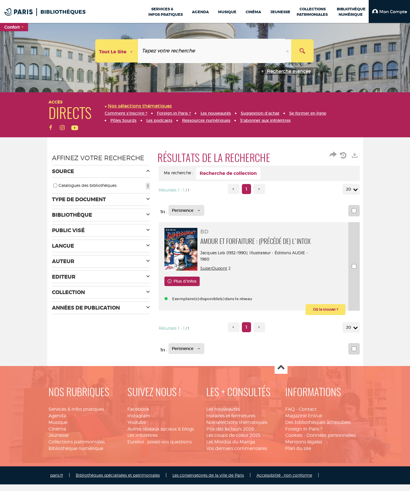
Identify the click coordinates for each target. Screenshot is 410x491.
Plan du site (298, 455)
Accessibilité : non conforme (284, 481)
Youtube (136, 429)
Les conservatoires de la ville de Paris (208, 481)
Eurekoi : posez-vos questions (159, 448)
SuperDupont (215, 274)
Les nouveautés (223, 415)
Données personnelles (331, 442)
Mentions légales (303, 448)
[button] (389, 11)
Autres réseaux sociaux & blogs (160, 435)
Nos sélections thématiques (236, 429)
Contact (307, 415)
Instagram (138, 422)
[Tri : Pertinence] (186, 210)
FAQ (290, 415)
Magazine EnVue (303, 422)
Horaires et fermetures (230, 422)
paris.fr (56, 481)
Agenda (57, 422)
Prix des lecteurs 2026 (230, 435)
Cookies (293, 442)
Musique (57, 429)
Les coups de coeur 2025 (233, 442)
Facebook (138, 415)
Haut (281, 374)
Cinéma (57, 435)
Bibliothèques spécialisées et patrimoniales (118, 481)
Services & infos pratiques (76, 415)
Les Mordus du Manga (230, 448)
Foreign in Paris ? (303, 435)
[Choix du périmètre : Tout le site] (116, 51)
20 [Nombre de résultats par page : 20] (349, 189)
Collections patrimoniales (76, 448)
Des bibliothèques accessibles (318, 429)
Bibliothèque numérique (75, 455)
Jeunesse (58, 442)
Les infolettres (142, 442)
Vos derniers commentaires (236, 455)
